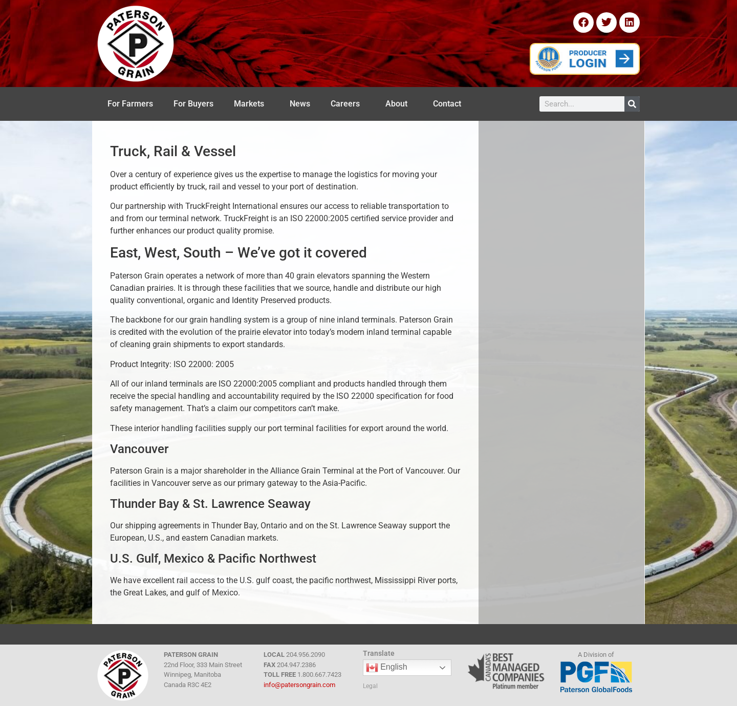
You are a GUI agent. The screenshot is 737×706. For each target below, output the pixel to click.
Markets (251, 104)
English (386, 667)
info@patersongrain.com (299, 685)
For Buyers (193, 104)
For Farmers (130, 104)
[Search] (632, 104)
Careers (348, 104)
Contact (449, 104)
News (300, 104)
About (399, 104)
